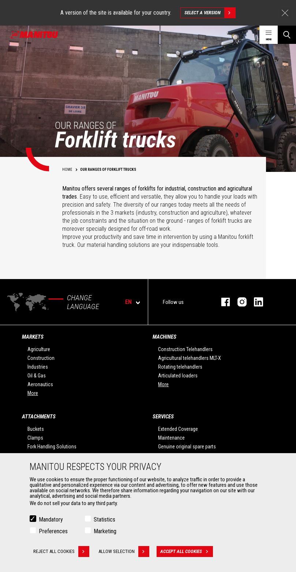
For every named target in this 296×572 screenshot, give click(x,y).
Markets (33, 337)
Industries (37, 367)
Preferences (53, 533)
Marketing (105, 533)
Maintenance (171, 438)
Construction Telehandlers (185, 349)
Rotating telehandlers (180, 367)
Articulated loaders (178, 376)
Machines (164, 337)
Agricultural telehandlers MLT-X (189, 358)
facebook (222, 301)
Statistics (104, 521)
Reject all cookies (61, 553)
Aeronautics (40, 384)
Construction (41, 358)
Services (163, 416)
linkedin (255, 301)
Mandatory (51, 521)
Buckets (35, 429)
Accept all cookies (186, 553)
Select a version (209, 13)
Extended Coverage (178, 429)
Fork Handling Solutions (51, 446)
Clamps (35, 438)
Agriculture (38, 349)
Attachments (39, 416)
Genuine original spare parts (187, 446)
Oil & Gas (36, 376)
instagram (238, 301)
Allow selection (123, 553)
